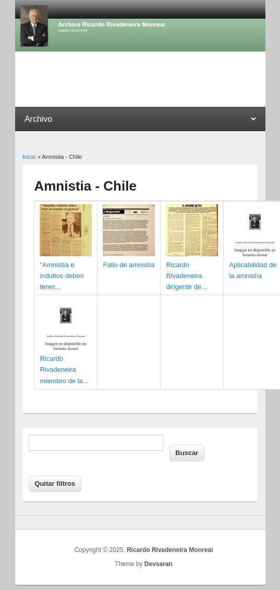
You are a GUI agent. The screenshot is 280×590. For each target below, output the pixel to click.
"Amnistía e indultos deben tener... (62, 276)
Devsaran (158, 564)
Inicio (29, 157)
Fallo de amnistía (128, 265)
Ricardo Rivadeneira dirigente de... (186, 276)
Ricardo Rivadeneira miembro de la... (64, 369)
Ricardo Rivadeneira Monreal (170, 550)
